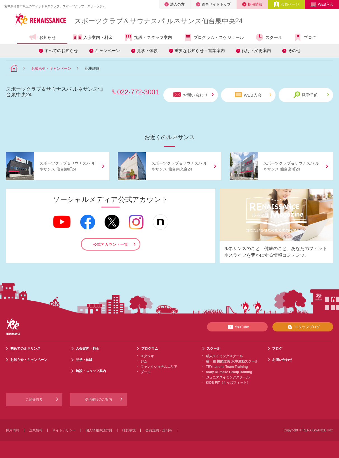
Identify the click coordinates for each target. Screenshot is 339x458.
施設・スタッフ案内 (148, 37)
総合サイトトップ (213, 4)
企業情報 (36, 430)
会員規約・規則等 (158, 430)
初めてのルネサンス (25, 348)
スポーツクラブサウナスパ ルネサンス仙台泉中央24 (158, 21)
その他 (294, 50)
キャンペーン (107, 50)
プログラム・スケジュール (213, 37)
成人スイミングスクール (224, 356)
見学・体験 (147, 50)
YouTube (237, 327)
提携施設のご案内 (98, 399)
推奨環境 (129, 430)
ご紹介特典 (34, 399)
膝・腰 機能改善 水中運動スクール (232, 361)
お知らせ (42, 37)
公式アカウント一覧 (110, 244)
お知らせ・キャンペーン (51, 68)
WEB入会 (321, 4)
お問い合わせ (193, 94)
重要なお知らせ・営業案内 (200, 50)
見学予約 (311, 94)
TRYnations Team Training (227, 367)
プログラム (149, 348)
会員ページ (286, 4)
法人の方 (174, 4)
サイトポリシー (64, 430)
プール (145, 372)
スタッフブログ (303, 327)
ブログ (304, 37)
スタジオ (147, 356)
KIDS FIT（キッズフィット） (228, 383)
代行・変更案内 (256, 50)
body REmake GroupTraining (229, 372)
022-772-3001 (138, 92)
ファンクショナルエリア (158, 367)
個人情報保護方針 (99, 430)
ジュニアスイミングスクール (227, 377)
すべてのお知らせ (61, 50)
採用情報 (252, 4)
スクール (268, 37)
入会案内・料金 (93, 37)
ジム (143, 361)
